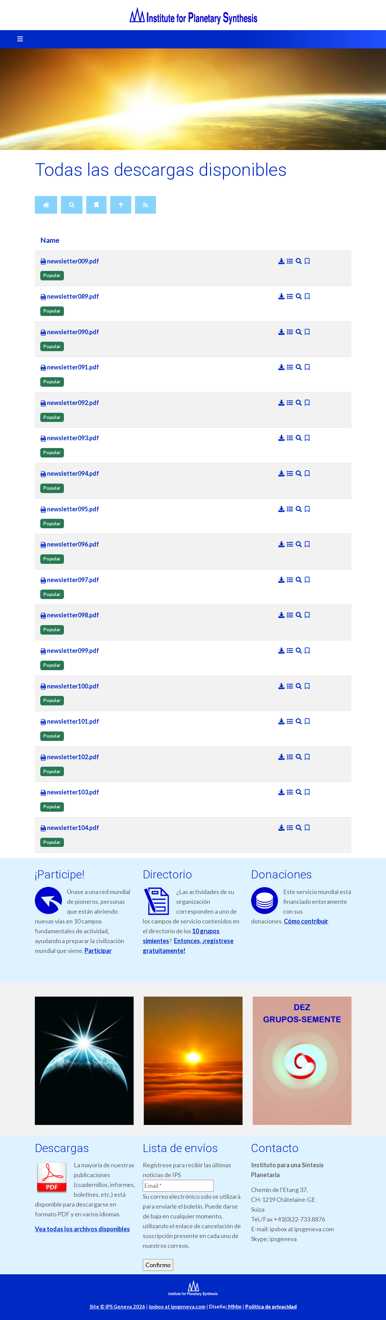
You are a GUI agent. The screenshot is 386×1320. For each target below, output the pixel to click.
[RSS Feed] (145, 205)
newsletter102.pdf (69, 757)
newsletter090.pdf (69, 332)
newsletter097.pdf (69, 580)
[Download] (282, 261)
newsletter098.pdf (69, 615)
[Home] (46, 205)
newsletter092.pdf (69, 403)
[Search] (72, 205)
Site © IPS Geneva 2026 (117, 1307)
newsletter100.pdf (69, 686)
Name (50, 240)
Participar (98, 950)
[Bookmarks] (96, 205)
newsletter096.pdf (69, 544)
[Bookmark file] (307, 261)
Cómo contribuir (306, 921)
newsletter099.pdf (69, 651)
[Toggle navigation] (18, 39)
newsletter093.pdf (69, 438)
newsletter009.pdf (69, 261)
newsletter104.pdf (69, 828)
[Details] (290, 261)
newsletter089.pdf (69, 297)
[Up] (120, 205)
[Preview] (299, 261)
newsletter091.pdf (69, 367)
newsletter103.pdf (69, 792)
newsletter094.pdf (69, 474)
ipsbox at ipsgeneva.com (177, 1307)
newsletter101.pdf (69, 722)
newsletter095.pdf (69, 509)
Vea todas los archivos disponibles (82, 1229)
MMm (234, 1307)
